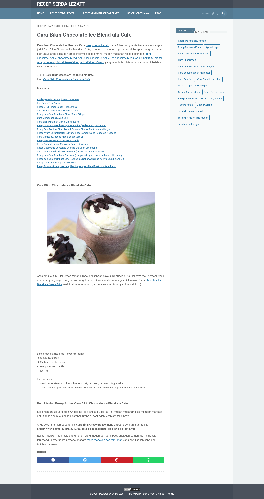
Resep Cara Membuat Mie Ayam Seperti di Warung (63, 144)
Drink (181, 85)
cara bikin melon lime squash (193, 117)
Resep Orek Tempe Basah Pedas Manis (57, 106)
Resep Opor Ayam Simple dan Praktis (56, 162)
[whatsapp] (148, 460)
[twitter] (85, 460)
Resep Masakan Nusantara (192, 40)
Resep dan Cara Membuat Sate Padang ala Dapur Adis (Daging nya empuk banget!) (80, 159)
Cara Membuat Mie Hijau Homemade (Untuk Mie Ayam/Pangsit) (70, 151)
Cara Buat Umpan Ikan (209, 79)
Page (158, 13)
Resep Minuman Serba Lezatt (101, 13)
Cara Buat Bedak (187, 60)
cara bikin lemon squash (190, 111)
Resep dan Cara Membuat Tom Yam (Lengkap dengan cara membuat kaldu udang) (80, 155)
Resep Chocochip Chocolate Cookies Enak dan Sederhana (67, 147)
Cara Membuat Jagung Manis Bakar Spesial (60, 136)
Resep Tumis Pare (187, 98)
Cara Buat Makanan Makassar (194, 72)
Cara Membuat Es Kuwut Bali (52, 118)
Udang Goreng (204, 104)
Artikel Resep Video (67, 62)
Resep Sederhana (138, 13)
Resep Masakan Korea (190, 47)
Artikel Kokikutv (144, 58)
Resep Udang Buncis (211, 98)
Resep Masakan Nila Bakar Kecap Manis (58, 140)
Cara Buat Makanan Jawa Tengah (196, 66)
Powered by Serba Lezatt (112, 493)
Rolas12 (170, 493)
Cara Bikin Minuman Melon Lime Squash (58, 121)
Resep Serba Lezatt (61, 4)
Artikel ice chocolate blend (118, 58)
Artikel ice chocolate (90, 58)
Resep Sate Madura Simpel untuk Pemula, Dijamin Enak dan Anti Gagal (73, 129)
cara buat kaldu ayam (189, 124)
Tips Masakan (185, 104)
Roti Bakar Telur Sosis (48, 103)
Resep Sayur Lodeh (214, 92)
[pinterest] (117, 460)
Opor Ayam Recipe (197, 85)
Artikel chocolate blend (63, 58)
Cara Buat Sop (185, 79)
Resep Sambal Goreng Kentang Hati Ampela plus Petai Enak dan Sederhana (76, 166)
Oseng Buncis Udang (189, 92)
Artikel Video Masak (92, 62)
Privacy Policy (134, 493)
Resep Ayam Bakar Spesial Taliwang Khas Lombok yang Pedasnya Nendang (76, 133)
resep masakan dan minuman (104, 440)
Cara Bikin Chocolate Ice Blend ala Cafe (66, 79)
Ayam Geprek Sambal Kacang (193, 53)
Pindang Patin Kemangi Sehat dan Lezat (58, 99)
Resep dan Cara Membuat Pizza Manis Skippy (61, 114)
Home (40, 13)
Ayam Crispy (212, 47)
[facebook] (53, 460)
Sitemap (160, 493)
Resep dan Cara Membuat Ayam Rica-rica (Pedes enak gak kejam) (71, 125)
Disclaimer (148, 493)
